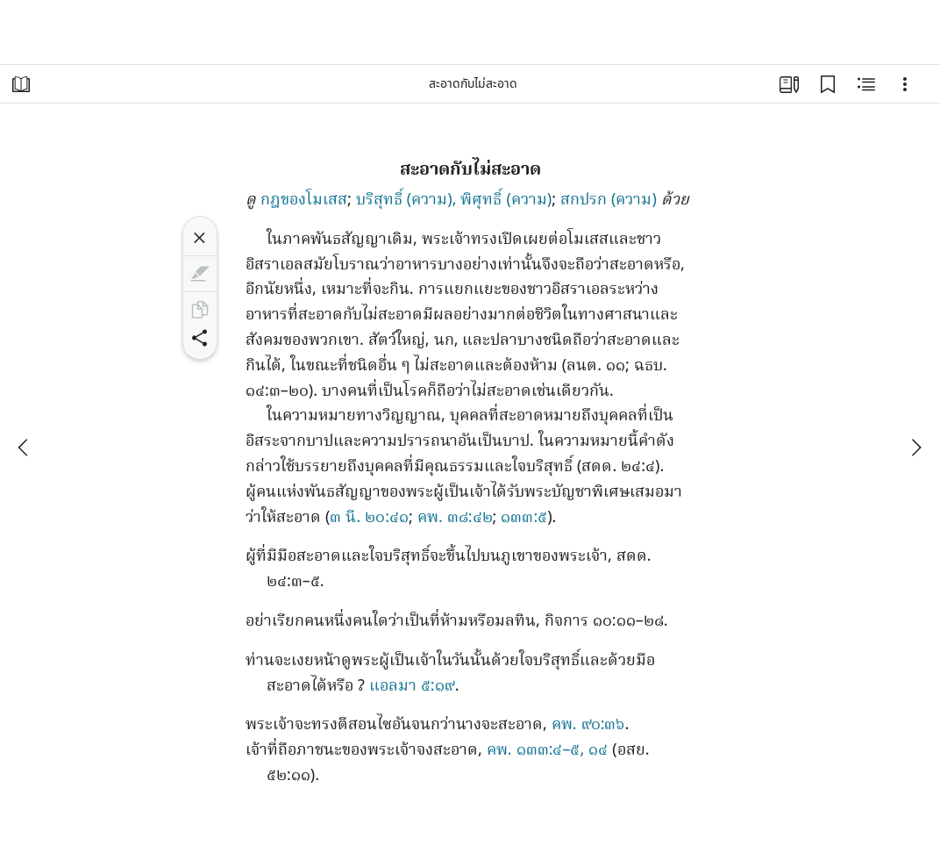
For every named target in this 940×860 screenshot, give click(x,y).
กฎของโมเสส (303, 200)
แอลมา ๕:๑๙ (412, 686)
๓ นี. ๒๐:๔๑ (369, 518)
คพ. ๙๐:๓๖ (588, 725)
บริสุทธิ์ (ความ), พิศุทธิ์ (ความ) (454, 200)
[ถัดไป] (915, 447)
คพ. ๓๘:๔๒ (455, 518)
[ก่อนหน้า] (24, 447)
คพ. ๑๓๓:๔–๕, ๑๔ (547, 750)
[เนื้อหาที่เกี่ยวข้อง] (866, 84)
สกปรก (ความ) (608, 200)
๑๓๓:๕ (524, 518)
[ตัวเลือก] (904, 84)
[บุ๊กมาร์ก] (827, 84)
